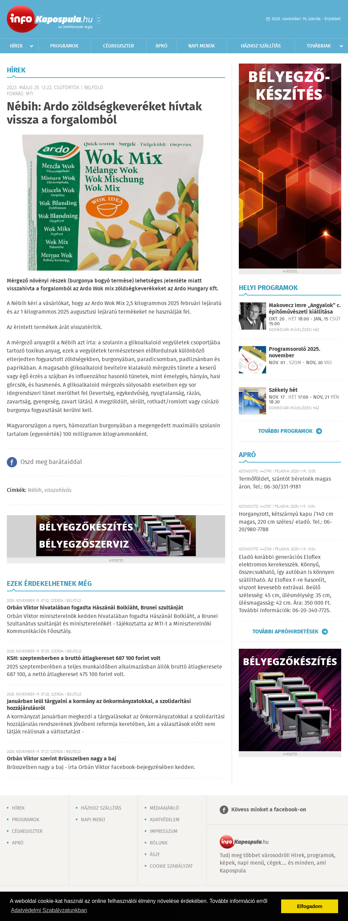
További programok (285, 431)
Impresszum (163, 831)
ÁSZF (155, 854)
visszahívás (57, 490)
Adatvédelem (164, 820)
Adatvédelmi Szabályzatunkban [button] (49, 910)
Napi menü (93, 820)
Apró (162, 46)
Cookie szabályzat (171, 866)
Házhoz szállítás (261, 46)
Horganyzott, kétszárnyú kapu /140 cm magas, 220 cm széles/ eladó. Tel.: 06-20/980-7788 (286, 522)
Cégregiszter (118, 46)
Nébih (35, 490)
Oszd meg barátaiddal (51, 462)
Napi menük (201, 46)
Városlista (98, 19)
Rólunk (159, 843)
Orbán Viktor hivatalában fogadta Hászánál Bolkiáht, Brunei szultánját (95, 608)
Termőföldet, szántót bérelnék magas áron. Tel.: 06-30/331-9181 (285, 483)
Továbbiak (319, 46)
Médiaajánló (164, 808)
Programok (64, 46)
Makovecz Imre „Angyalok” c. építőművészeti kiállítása (305, 308)
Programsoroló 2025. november (294, 352)
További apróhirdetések (285, 632)
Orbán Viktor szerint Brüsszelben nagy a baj (61, 759)
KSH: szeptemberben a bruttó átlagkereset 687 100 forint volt (83, 658)
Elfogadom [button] (309, 906)
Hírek (16, 46)
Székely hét (283, 390)
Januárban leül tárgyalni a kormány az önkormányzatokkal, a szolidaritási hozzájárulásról (99, 705)
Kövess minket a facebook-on (268, 810)
